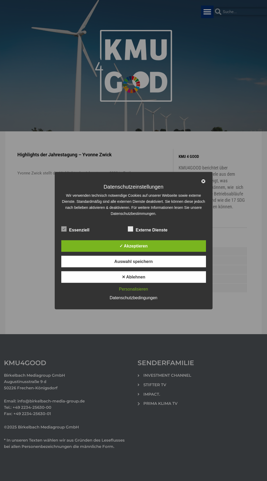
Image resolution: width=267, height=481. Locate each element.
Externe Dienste (148, 229)
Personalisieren (133, 289)
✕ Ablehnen (133, 277)
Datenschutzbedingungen (133, 297)
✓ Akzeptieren (133, 246)
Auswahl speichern (133, 261)
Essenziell (75, 229)
